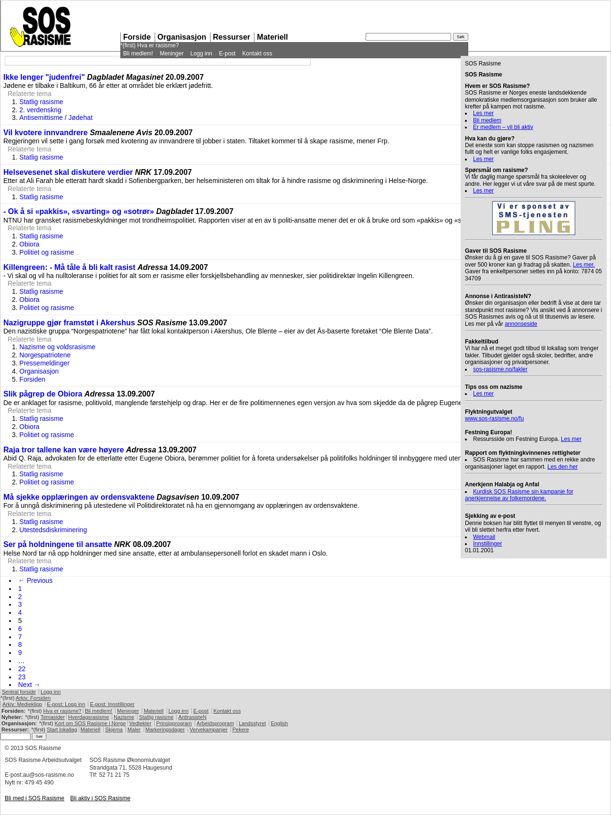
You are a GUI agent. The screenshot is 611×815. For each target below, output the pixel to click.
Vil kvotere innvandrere (45, 133)
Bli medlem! (138, 53)
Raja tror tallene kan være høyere (63, 450)
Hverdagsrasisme (88, 717)
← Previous (35, 580)
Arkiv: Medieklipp (22, 704)
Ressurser (231, 37)
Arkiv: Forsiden (33, 698)
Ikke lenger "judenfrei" (44, 77)
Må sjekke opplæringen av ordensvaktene (79, 497)
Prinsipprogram (174, 723)
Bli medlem (487, 120)
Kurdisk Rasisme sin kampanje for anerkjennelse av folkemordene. (519, 495)
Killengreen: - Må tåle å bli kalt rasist (69, 267)
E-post (227, 53)
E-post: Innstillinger (112, 704)
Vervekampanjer (209, 729)
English (279, 723)
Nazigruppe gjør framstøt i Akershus (69, 323)
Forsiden (32, 379)
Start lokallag (62, 729)
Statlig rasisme (41, 102)
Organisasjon (182, 37)
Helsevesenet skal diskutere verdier (68, 172)
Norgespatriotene (45, 355)
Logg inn (201, 53)
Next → (29, 684)
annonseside (521, 324)
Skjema (114, 729)
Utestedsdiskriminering (53, 530)
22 (22, 669)
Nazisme (124, 717)
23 (22, 677)
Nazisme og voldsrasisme (58, 347)
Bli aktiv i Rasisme (100, 798)
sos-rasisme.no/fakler (500, 369)
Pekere (240, 729)
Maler (134, 729)
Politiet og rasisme (47, 252)
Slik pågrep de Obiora (42, 394)
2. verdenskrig (41, 110)
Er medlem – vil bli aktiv (503, 127)
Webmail (484, 537)
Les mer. (584, 264)
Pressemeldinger (45, 363)
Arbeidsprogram (215, 723)
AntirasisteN (192, 717)
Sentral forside (19, 692)
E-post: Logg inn (66, 704)
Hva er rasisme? (158, 45)
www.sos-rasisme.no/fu (494, 418)
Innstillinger (487, 543)
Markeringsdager (165, 729)
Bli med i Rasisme (34, 798)
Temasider (53, 717)
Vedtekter (140, 723)
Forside (137, 37)
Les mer (483, 113)
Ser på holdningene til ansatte (57, 544)
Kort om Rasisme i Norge (90, 723)
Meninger (172, 53)
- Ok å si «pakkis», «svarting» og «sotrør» (78, 211)
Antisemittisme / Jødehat (56, 117)
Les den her (563, 466)
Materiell (272, 37)
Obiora (30, 244)
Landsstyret (252, 723)
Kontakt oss (257, 53)
